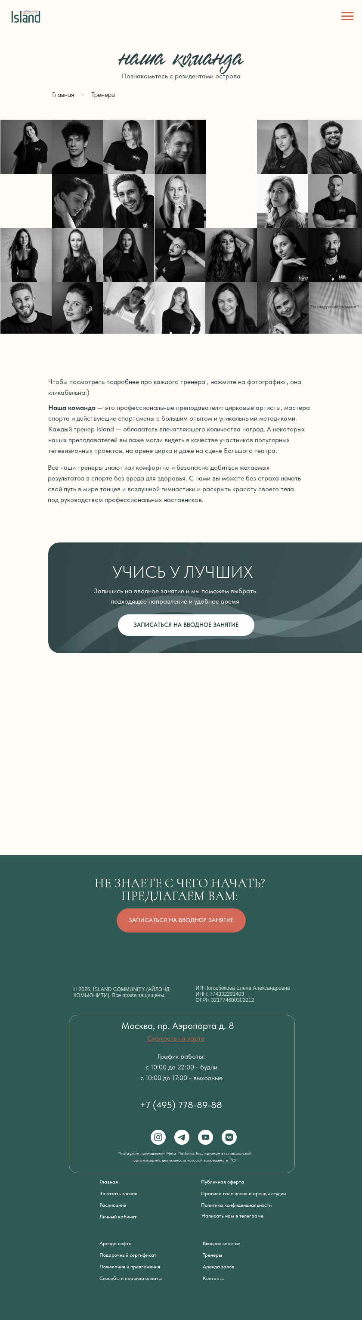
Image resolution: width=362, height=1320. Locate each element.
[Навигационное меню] (347, 16)
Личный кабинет (117, 1217)
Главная (63, 94)
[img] (335, 201)
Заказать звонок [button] (118, 1193)
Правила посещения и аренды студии (243, 1193)
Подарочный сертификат (127, 1255)
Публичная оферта (222, 1182)
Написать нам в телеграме (232, 1216)
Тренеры (103, 94)
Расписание (112, 1205)
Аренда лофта (115, 1243)
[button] (335, 308)
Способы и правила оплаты (130, 1278)
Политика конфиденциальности (236, 1205)
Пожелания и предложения (129, 1267)
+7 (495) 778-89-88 (181, 1104)
